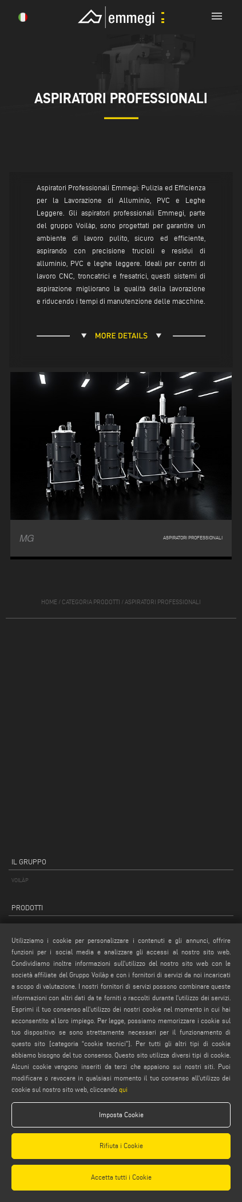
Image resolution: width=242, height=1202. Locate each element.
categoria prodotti (91, 601)
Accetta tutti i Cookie (121, 1177)
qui (123, 1089)
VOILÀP (20, 880)
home (49, 601)
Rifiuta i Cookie (121, 1145)
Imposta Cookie (121, 1114)
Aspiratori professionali (163, 601)
